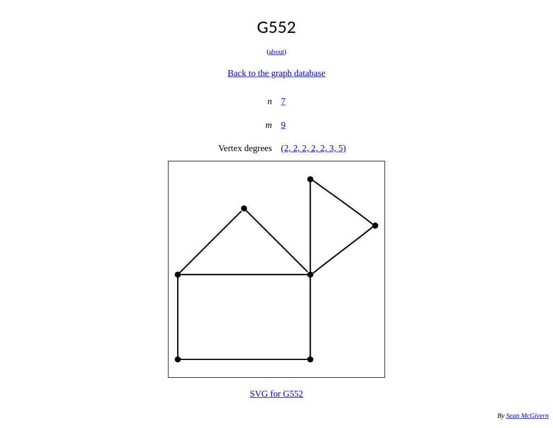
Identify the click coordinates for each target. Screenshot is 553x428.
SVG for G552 (277, 394)
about (276, 52)
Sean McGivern (527, 415)
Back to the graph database (277, 73)
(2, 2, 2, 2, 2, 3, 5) (313, 148)
